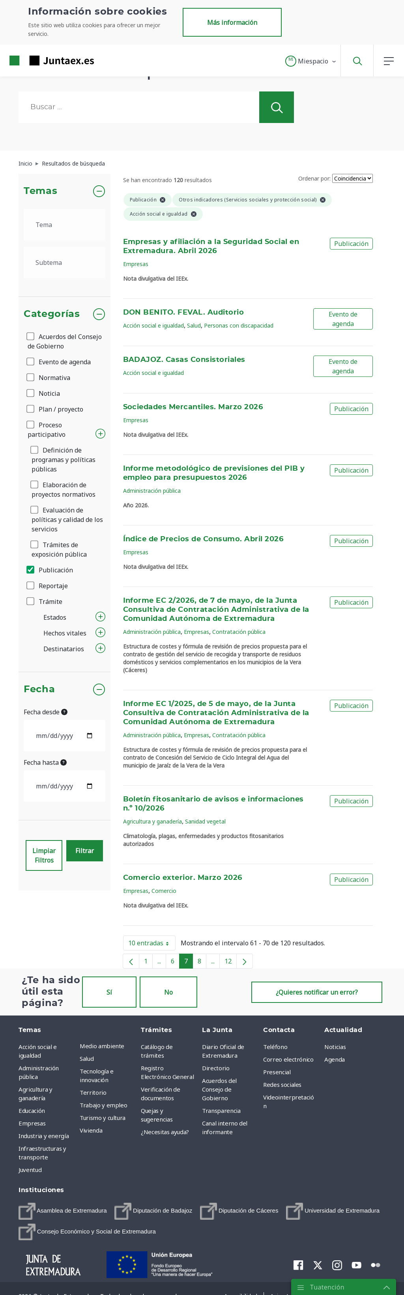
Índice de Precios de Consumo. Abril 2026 (203, 539)
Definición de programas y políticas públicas (63, 459)
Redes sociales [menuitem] (282, 1084)
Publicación (50, 570)
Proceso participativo (46, 430)
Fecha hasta (45, 762)
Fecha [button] (39, 689)
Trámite (45, 601)
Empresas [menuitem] (32, 1123)
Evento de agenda (59, 362)
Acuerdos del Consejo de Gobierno (65, 341)
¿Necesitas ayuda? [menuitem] (165, 1132)
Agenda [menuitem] (334, 1059)
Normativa (49, 377)
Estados (54, 617)
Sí (109, 992)
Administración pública (152, 490)
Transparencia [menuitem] (221, 1110)
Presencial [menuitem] (277, 1072)
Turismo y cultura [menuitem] (102, 1118)
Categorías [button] (52, 314)
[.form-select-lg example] (64, 224)
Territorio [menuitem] (93, 1092)
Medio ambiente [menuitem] (102, 1046)
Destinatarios (63, 649)
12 (230, 963)
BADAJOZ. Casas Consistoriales (184, 359)
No (168, 992)
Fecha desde (45, 712)
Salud (194, 325)
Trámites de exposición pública (59, 549)
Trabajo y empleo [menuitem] (103, 1105)
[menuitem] (63, 1211)
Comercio (164, 890)
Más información (232, 22)
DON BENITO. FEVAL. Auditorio (183, 312)
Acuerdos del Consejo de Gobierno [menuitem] (219, 1089)
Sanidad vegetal (205, 821)
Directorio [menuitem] (216, 1068)
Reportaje (48, 585)
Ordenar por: (314, 178)
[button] (311, 61)
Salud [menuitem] (87, 1058)
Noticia (44, 393)
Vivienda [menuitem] (91, 1130)
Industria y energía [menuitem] (44, 1136)
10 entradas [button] (152, 944)
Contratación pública (239, 631)
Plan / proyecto (55, 409)
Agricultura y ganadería (152, 821)
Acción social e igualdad (153, 325)
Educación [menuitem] (32, 1110)
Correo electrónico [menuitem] (288, 1059)
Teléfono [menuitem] (275, 1047)
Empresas (135, 264)
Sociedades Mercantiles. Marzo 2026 (193, 407)
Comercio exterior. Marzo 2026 (182, 877)
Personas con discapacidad (238, 325)
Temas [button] (40, 191)
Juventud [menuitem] (30, 1170)
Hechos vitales (64, 633)
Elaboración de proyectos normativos (63, 490)
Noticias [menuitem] (335, 1047)
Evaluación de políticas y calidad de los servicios (67, 519)
